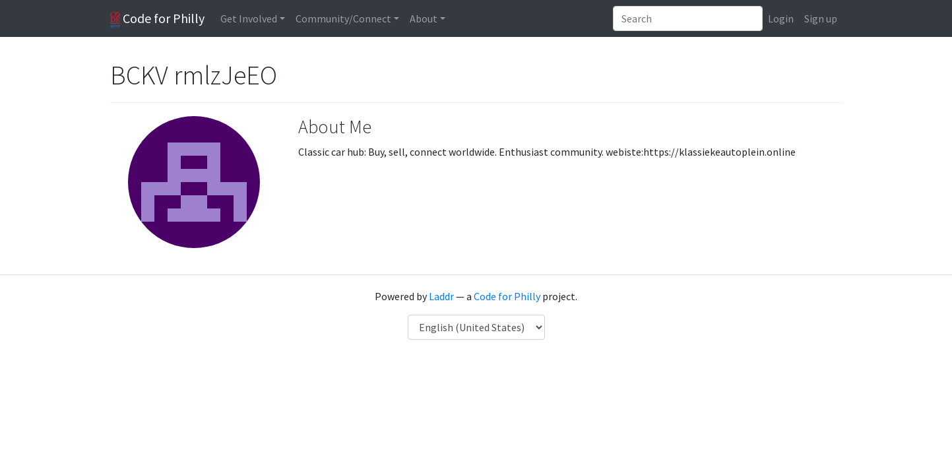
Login (781, 18)
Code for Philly (157, 19)
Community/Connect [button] (343, 18)
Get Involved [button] (248, 18)
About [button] (423, 18)
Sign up (820, 18)
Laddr (441, 296)
